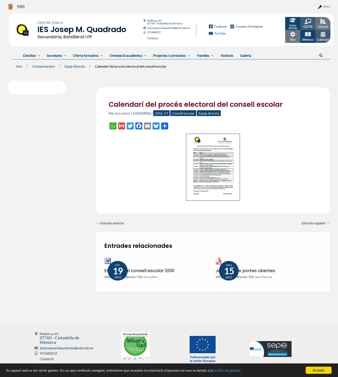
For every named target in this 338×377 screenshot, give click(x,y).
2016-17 (161, 113)
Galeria (245, 55)
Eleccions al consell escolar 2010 (139, 271)
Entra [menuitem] (326, 6)
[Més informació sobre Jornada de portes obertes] (219, 260)
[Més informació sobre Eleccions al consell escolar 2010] (107, 260)
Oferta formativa (88, 55)
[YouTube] (217, 33)
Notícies (227, 55)
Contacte (152, 38)
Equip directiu (209, 113)
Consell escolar (183, 113)
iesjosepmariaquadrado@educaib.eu (168, 27)
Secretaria (56, 55)
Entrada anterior (110, 223)
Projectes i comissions (171, 55)
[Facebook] (218, 26)
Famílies (205, 55)
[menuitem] (10, 6)
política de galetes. (227, 370)
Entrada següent (316, 223)
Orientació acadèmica (128, 55)
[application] (38, 55)
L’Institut (31, 55)
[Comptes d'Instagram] (246, 26)
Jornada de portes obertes (245, 271)
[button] (321, 55)
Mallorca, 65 (165, 22)
